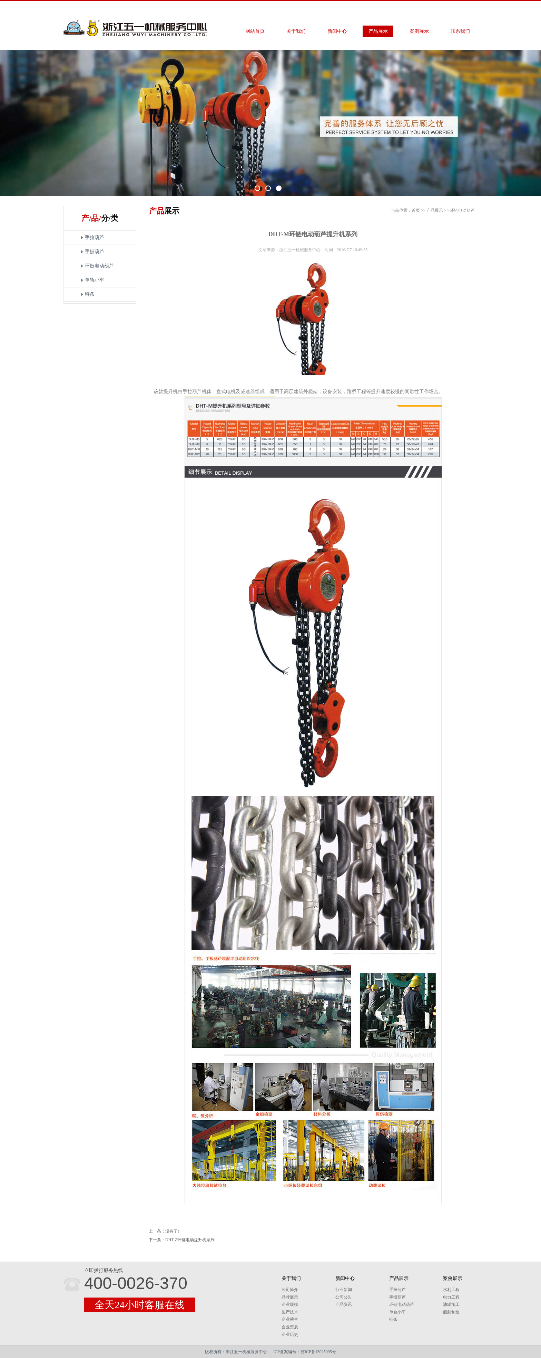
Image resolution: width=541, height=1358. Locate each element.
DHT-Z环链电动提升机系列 (190, 1239)
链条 (90, 294)
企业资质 (290, 1326)
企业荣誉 (290, 1319)
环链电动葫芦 (99, 265)
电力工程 (451, 1297)
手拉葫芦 (94, 237)
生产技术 (290, 1312)
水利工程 (451, 1289)
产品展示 (378, 31)
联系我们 (460, 31)
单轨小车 (94, 280)
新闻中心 (337, 31)
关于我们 (296, 31)
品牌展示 (290, 1297)
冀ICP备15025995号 (318, 1351)
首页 (416, 210)
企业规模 (290, 1304)
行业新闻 (343, 1289)
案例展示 (419, 31)
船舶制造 (451, 1312)
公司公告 (343, 1297)
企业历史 (290, 1334)
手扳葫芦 (94, 251)
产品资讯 (343, 1304)
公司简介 (290, 1289)
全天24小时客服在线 (140, 1304)
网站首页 (255, 31)
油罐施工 (451, 1304)
